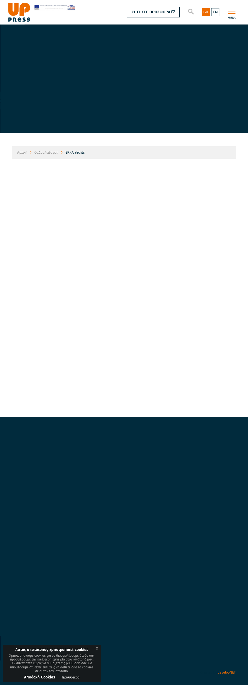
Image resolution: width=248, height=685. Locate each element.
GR (205, 12)
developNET (227, 673)
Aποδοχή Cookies (39, 677)
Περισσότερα (70, 677)
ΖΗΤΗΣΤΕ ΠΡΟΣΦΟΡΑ (153, 12)
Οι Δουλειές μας (46, 153)
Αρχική (22, 153)
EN (215, 12)
